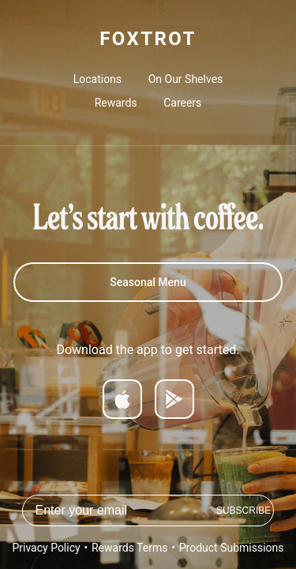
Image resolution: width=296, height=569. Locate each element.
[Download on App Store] (122, 399)
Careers (182, 102)
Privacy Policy (46, 547)
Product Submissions (231, 547)
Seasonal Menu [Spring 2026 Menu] (147, 282)
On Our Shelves (185, 79)
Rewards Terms (129, 547)
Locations (97, 79)
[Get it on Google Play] (174, 399)
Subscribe (243, 510)
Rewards (116, 102)
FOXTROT (147, 39)
